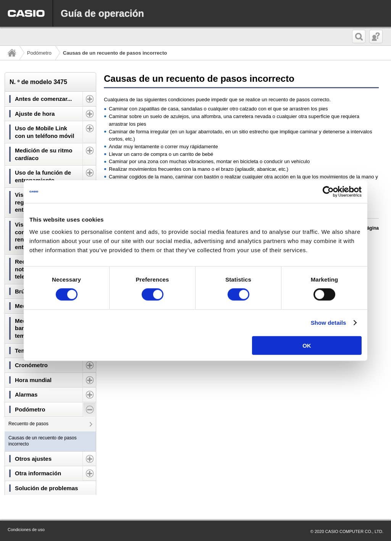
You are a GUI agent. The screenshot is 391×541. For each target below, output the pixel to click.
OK (306, 345)
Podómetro (39, 53)
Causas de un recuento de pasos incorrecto (42, 441)
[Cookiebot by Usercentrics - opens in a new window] (328, 192)
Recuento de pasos (28, 423)
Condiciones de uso (26, 529)
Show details (328, 322)
